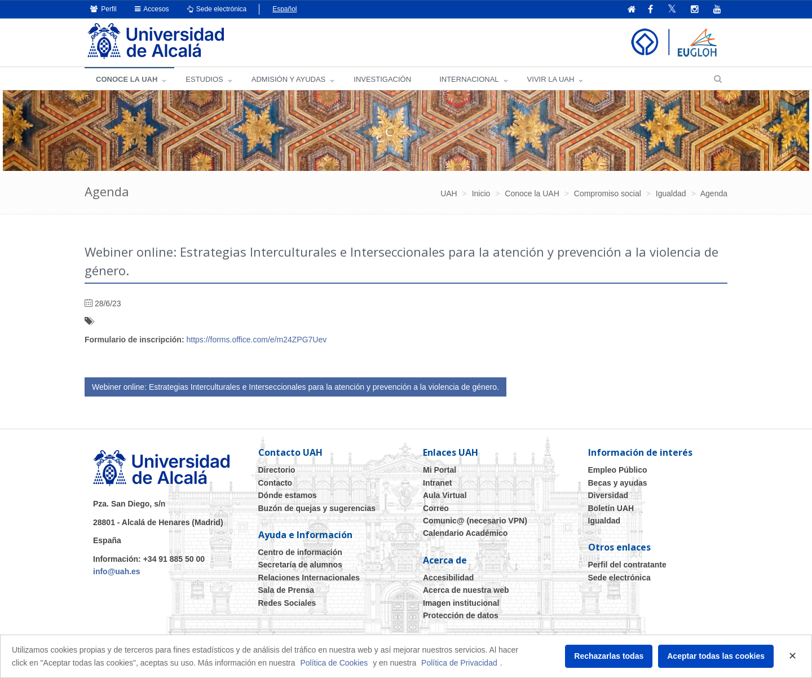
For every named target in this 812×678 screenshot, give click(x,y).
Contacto (275, 482)
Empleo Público (617, 469)
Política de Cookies (334, 662)
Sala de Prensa (286, 590)
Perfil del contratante (627, 564)
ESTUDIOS (204, 79)
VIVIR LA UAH (551, 79)
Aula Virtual (445, 495)
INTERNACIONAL (468, 79)
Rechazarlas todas (608, 656)
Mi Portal (439, 469)
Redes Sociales (287, 602)
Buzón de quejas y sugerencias (317, 508)
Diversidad (608, 495)
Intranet (437, 482)
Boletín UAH (611, 508)
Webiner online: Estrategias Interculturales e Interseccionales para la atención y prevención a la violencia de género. (295, 386)
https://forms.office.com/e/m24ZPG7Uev (256, 339)
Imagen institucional (461, 602)
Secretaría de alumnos (300, 564)
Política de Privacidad (459, 662)
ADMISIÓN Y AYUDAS (288, 79)
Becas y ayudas (617, 482)
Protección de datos (460, 615)
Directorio (276, 469)
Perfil (103, 9)
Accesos (152, 9)
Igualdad (604, 520)
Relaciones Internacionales (309, 577)
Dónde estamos (287, 495)
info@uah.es (116, 571)
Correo (436, 508)
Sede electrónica (217, 9)
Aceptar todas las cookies (716, 656)
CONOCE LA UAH (126, 79)
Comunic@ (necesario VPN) (475, 520)
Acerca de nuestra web (466, 590)
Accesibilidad (448, 577)
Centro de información (300, 552)
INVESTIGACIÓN (382, 79)
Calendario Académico (465, 533)
